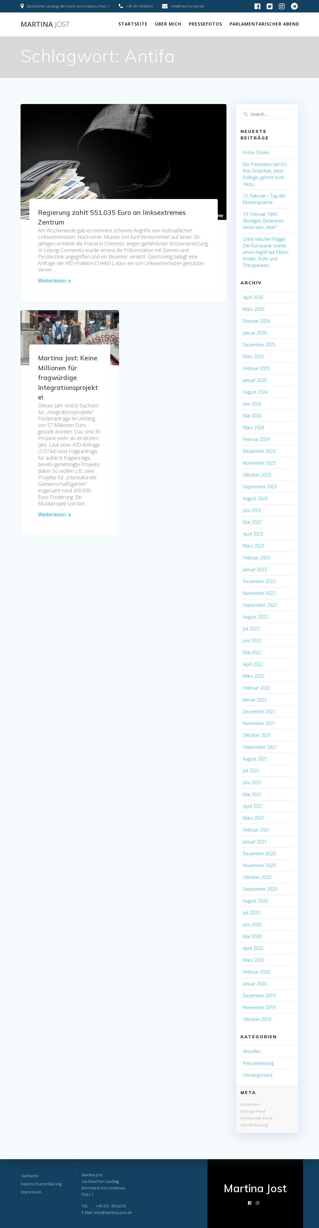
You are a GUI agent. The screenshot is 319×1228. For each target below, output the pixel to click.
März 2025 (253, 356)
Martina (45, 24)
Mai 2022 (252, 652)
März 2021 (253, 818)
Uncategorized (257, 1075)
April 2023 (253, 534)
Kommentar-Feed (256, 1118)
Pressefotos (205, 24)
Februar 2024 (256, 439)
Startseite (133, 24)
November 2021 (259, 723)
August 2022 (255, 617)
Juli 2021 (251, 771)
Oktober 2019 (257, 1019)
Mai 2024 (252, 416)
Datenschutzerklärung (41, 1184)
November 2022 (259, 593)
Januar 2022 (255, 700)
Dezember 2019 (259, 995)
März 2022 (253, 676)
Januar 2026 (255, 333)
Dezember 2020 (259, 853)
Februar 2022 (256, 688)
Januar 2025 (255, 380)
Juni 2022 (252, 640)
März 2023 (253, 546)
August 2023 (255, 498)
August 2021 (255, 759)
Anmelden (250, 1104)
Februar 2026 (256, 321)
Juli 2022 (251, 629)
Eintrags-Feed (252, 1111)
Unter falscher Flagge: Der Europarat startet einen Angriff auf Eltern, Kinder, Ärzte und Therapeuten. (265, 252)
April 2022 (253, 664)
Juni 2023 (252, 510)
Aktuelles (252, 1051)
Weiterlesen (52, 280)
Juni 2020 (252, 924)
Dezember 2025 (259, 345)
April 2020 (253, 948)
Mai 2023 (252, 522)
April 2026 (253, 297)
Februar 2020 (256, 972)
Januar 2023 (255, 569)
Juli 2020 (251, 913)
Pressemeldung (258, 1063)
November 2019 (259, 1007)
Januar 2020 (255, 984)
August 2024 (255, 392)
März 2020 (253, 960)
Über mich (168, 24)
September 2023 (260, 487)
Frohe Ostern (256, 152)
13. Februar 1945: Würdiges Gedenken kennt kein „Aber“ (263, 220)
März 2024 (253, 427)
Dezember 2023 (259, 451)
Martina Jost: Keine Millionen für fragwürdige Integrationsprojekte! (68, 377)
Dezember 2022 (259, 581)
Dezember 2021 (259, 711)
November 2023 (259, 463)
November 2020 (259, 865)
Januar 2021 (255, 842)
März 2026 (253, 309)
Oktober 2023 (257, 475)
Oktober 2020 (257, 877)
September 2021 (260, 747)
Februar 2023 (256, 558)
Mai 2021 (252, 794)
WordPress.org (254, 1125)
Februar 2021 (256, 830)
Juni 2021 (252, 782)
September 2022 (260, 605)
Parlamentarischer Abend (264, 24)
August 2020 (255, 901)
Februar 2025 (256, 368)
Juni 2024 (252, 404)
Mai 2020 (252, 936)
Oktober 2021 (257, 735)
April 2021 (253, 806)
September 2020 (260, 889)
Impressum (31, 1192)
